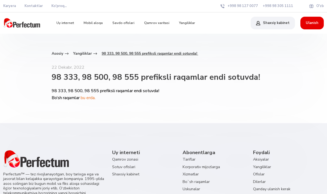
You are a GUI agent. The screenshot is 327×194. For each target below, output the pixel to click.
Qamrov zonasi (125, 159)
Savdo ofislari (123, 22)
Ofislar (259, 174)
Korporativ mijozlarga (201, 166)
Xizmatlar (191, 174)
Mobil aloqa (93, 22)
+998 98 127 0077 (239, 6)
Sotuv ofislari (123, 166)
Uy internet (65, 22)
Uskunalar (191, 189)
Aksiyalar (261, 159)
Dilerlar (259, 181)
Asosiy (57, 53)
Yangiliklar (187, 22)
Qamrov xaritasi (156, 22)
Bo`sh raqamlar (196, 181)
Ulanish (312, 22)
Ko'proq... (59, 6)
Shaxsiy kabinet (273, 22)
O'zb (316, 6)
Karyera (9, 6)
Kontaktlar (33, 6)
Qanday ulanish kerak (271, 189)
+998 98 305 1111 (278, 6)
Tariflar (189, 159)
